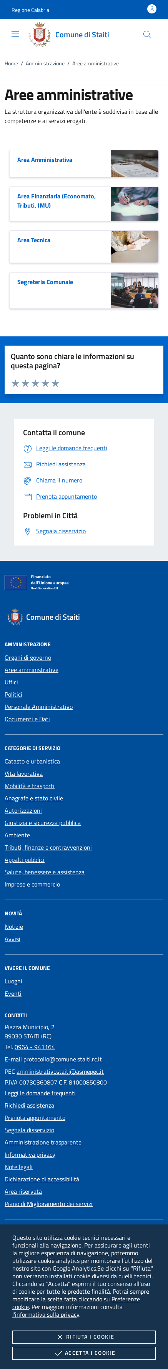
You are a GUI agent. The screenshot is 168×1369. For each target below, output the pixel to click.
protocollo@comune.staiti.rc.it (62, 1059)
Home (11, 63)
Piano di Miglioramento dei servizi (49, 1203)
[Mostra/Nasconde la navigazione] (15, 33)
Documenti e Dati (27, 719)
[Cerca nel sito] (147, 34)
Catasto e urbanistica (32, 761)
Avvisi (12, 938)
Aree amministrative (31, 669)
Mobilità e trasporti (30, 785)
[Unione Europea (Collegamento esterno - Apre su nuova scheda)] (84, 584)
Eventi (13, 993)
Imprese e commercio (32, 884)
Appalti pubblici (25, 859)
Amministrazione (45, 63)
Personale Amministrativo (39, 706)
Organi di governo (28, 657)
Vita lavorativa (24, 773)
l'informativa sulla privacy (45, 1314)
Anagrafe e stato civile (34, 798)
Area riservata (23, 1191)
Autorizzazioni (23, 810)
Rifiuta (84, 1337)
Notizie (14, 926)
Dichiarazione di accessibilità (42, 1179)
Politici (13, 694)
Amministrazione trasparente (43, 1142)
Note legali (19, 1166)
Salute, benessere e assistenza (45, 872)
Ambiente (17, 835)
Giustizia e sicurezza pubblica (43, 822)
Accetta (84, 1353)
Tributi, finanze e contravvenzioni (48, 847)
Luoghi (13, 981)
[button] (30, 10)
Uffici (11, 682)
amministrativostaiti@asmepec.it (60, 1071)
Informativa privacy (30, 1154)
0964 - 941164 (35, 1046)
